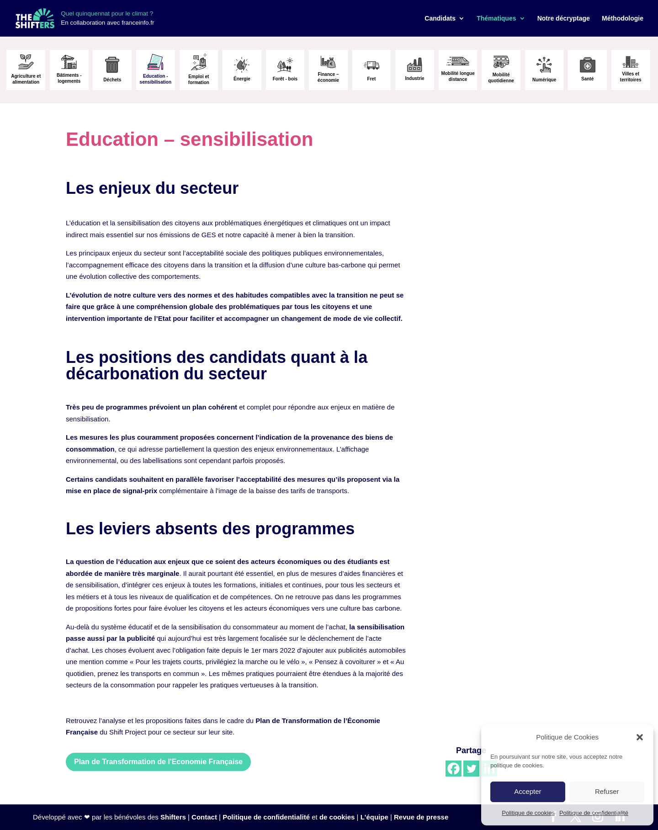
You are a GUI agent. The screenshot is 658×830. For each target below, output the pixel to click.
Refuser (607, 791)
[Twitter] (471, 769)
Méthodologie (622, 18)
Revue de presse (421, 817)
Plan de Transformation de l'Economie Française (158, 762)
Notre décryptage (563, 18)
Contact (204, 817)
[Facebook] (454, 769)
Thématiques (496, 18)
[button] (639, 737)
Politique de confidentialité (593, 812)
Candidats (440, 18)
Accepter (527, 791)
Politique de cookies (528, 812)
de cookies (337, 817)
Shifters (173, 817)
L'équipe (374, 817)
